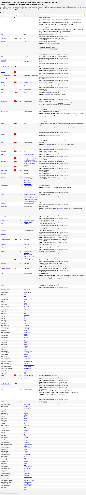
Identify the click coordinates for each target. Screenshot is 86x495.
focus (2, 154)
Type (25, 15)
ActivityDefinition (33, 75)
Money (25, 342)
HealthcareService (28, 199)
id (24, 301)
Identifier (26, 340)
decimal (26, 299)
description (3, 151)
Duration (26, 337)
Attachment (26, 327)
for (1, 158)
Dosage (25, 371)
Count (25, 334)
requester (3, 177)
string (25, 311)
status (2, 92)
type (2, 273)
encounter (3, 161)
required (48, 94)
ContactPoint (27, 332)
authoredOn (4, 170)
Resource (31, 82)
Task (2, 17)
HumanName (27, 339)
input (2, 259)
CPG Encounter (33, 161)
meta (2, 34)
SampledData (27, 352)
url (24, 318)
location (3, 202)
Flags (15, 15)
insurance (3, 220)
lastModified (4, 173)
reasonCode (4, 206)
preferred (48, 43)
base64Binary (27, 289)
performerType (4, 185)
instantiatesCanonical (6, 75)
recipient (3, 251)
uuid (25, 320)
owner (2, 194)
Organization (27, 178)
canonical (26, 75)
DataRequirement (28, 361)
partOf (2, 89)
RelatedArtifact (27, 366)
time (25, 313)
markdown (26, 306)
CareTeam (33, 197)
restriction (3, 230)
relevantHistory (4, 227)
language (3, 41)
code (2, 142)
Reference (26, 82)
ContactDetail (27, 358)
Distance (26, 335)
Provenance (32, 227)
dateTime (26, 297)
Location (31, 202)
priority (2, 134)
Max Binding (54, 49)
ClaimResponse (27, 222)
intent (2, 123)
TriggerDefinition (28, 368)
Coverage (31, 220)
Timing (25, 356)
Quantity (26, 346)
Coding (25, 330)
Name (2, 15)
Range (25, 347)
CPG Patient (32, 158)
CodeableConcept (28, 328)
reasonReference (5, 216)
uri (24, 316)
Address (26, 321)
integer (25, 304)
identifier (3, 72)
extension (3, 61)
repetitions (3, 244)
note (2, 223)
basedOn (3, 82)
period (2, 247)
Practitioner (26, 180)
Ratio (25, 349)
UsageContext (27, 370)
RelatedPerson (27, 184)
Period (25, 344)
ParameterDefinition (29, 365)
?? (44, 43)
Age (25, 323)
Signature (26, 354)
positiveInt (26, 309)
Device (30, 177)
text (2, 56)
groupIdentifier (4, 85)
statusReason (4, 101)
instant (25, 302)
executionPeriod (5, 166)
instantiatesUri (4, 78)
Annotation (26, 325)
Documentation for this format (9, 493)
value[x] (3, 285)
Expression (26, 363)
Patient (32, 178)
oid (24, 308)
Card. (21, 15)
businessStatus (4, 111)
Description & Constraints (46, 15)
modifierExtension (5, 66)
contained (3, 59)
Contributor (26, 359)
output (2, 375)
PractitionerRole (28, 182)
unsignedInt (26, 315)
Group (33, 256)
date (25, 296)
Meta (25, 373)
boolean (26, 290)
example (60, 103)
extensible (48, 144)
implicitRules (4, 38)
